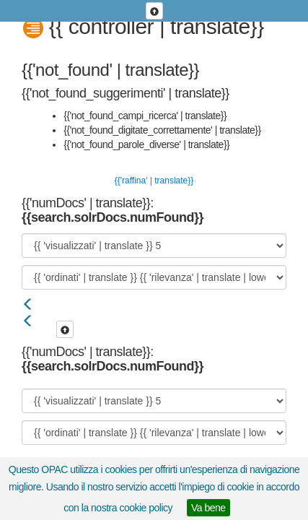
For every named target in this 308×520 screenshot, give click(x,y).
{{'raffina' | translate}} (154, 181)
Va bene (208, 508)
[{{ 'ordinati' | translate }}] (154, 277)
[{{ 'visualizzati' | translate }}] (154, 245)
